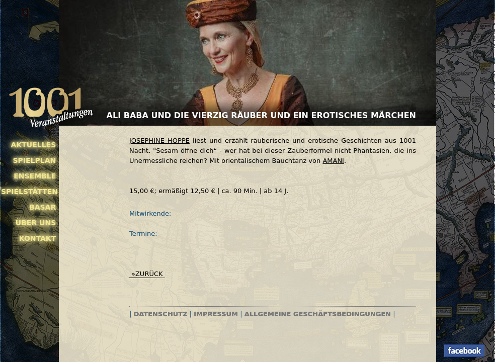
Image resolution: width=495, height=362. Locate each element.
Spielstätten (28, 192)
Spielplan (34, 160)
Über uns (36, 223)
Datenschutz (161, 314)
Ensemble (35, 176)
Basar (42, 207)
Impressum (216, 314)
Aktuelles (33, 145)
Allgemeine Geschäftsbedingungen (317, 314)
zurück (149, 274)
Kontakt (37, 238)
